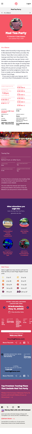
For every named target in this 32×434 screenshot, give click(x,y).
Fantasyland (5, 111)
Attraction (12, 36)
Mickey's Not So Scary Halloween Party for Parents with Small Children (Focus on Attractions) (15, 395)
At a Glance (7, 13)
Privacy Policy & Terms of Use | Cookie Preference (13, 423)
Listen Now (8, 418)
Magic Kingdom (20, 36)
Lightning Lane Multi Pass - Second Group (7, 123)
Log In (29, 4)
